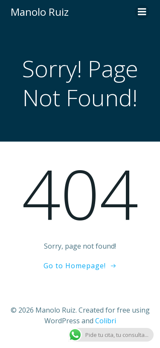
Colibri (105, 320)
